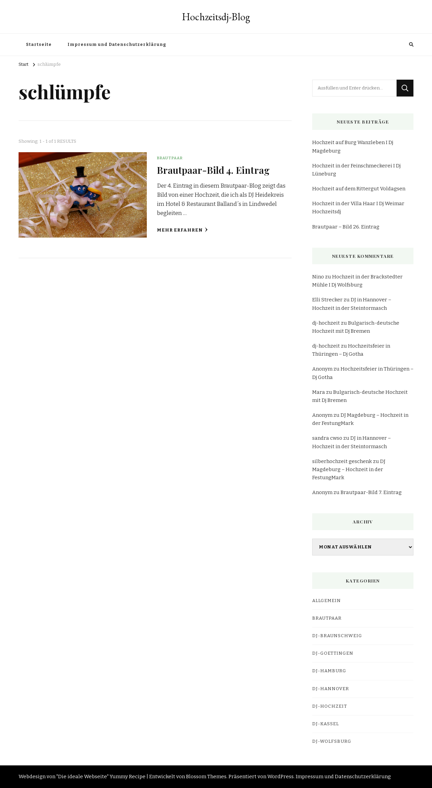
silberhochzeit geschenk (342, 461)
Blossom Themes (206, 776)
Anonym (322, 369)
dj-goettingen (332, 653)
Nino (318, 277)
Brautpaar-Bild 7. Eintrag (371, 492)
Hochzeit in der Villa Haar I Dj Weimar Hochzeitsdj (358, 207)
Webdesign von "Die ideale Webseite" (64, 776)
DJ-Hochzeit (329, 706)
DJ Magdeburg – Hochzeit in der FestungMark (348, 469)
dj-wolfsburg (331, 741)
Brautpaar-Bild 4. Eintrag (213, 169)
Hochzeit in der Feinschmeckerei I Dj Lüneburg (356, 170)
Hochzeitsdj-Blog (216, 16)
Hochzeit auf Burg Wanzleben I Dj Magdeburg (352, 146)
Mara (318, 392)
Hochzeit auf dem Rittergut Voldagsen (358, 189)
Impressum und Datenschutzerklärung (117, 44)
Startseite (39, 44)
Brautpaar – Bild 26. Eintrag (345, 227)
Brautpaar (170, 158)
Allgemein (326, 600)
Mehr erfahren (182, 230)
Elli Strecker (327, 300)
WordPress (280, 776)
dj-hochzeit (326, 323)
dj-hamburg (329, 671)
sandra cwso (327, 438)
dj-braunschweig (337, 635)
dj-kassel (325, 724)
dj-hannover (330, 688)
